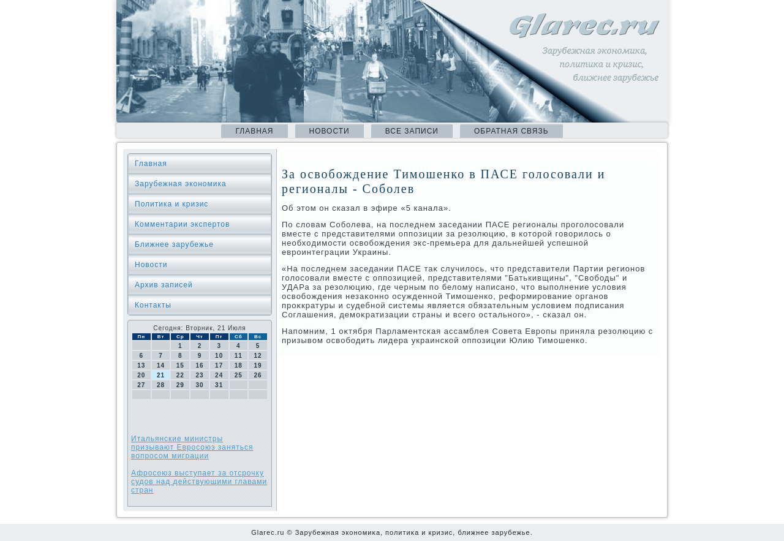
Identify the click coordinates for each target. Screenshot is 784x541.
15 (180, 365)
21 (161, 375)
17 (219, 365)
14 (161, 365)
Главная (254, 131)
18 (239, 365)
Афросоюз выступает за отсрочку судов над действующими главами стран (199, 481)
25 (239, 375)
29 (180, 385)
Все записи (412, 131)
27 (141, 385)
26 (258, 375)
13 (141, 365)
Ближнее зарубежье (174, 244)
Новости (329, 131)
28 (161, 385)
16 (199, 365)
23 (199, 375)
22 (180, 375)
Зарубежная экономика (181, 184)
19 (258, 365)
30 (199, 385)
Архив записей (164, 285)
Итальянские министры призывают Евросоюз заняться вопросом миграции (192, 447)
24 (219, 375)
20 (141, 375)
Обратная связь (511, 131)
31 (219, 385)
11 (239, 355)
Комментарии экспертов (182, 224)
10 (219, 355)
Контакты (153, 305)
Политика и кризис (171, 204)
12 (258, 355)
